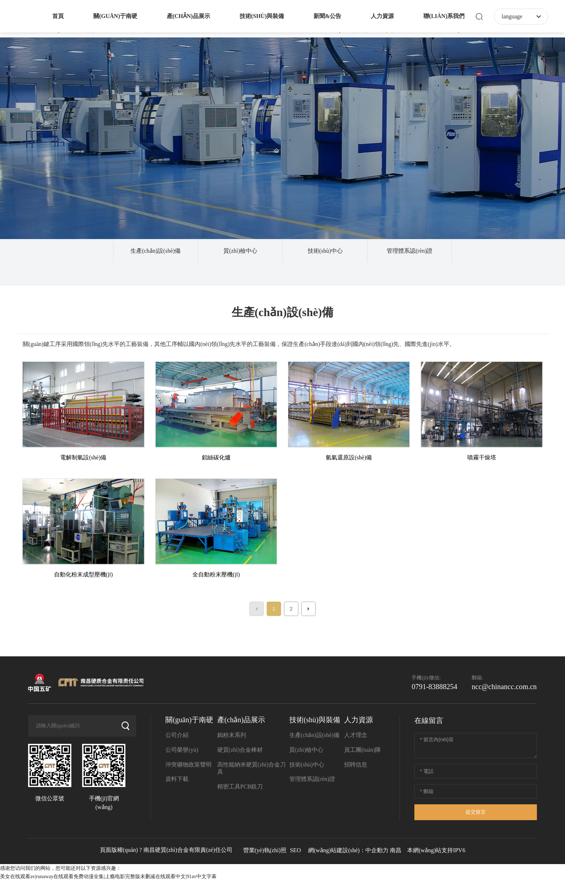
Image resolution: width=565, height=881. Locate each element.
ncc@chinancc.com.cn (504, 687)
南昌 (395, 850)
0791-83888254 (434, 687)
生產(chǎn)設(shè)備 (155, 251)
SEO (295, 850)
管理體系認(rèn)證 (409, 251)
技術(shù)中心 (325, 251)
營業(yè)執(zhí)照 (264, 850)
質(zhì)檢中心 (240, 251)
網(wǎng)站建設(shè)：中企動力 (348, 850)
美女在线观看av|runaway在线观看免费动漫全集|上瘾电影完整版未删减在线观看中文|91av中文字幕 (108, 876)
